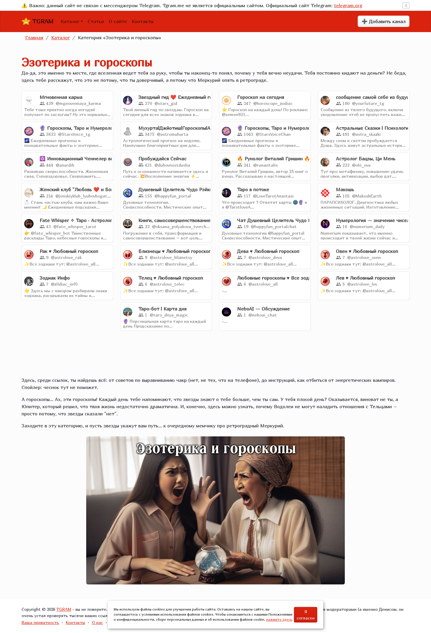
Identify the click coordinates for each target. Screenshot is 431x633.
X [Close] (406, 5)
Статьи (96, 21)
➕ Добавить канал (384, 21)
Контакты (143, 21)
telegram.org (348, 5)
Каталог (70, 21)
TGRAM (38, 21)
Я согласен (306, 614)
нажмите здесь (279, 619)
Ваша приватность (40, 622)
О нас (97, 622)
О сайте (118, 21)
